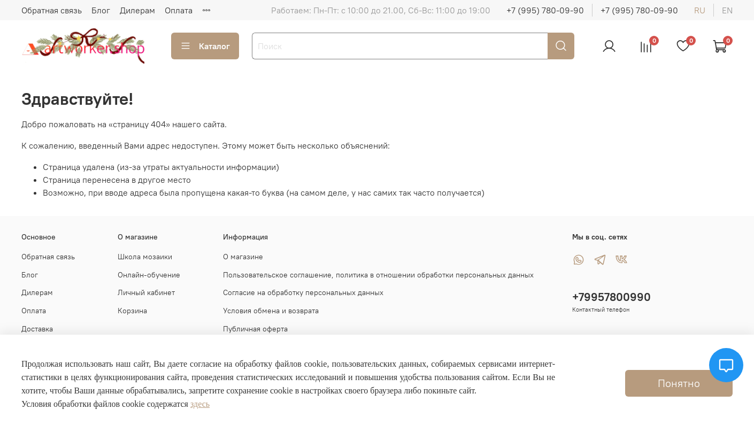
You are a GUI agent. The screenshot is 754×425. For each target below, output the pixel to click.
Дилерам (137, 10)
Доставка (37, 329)
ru (699, 10)
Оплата (179, 10)
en (727, 10)
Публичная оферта (255, 329)
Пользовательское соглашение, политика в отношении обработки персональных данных (378, 275)
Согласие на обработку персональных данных (303, 292)
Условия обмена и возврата (271, 310)
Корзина (132, 310)
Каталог (205, 46)
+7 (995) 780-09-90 (545, 10)
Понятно (679, 383)
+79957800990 (611, 297)
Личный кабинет (146, 292)
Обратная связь (51, 10)
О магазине (243, 256)
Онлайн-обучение (149, 275)
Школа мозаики (145, 256)
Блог (100, 10)
